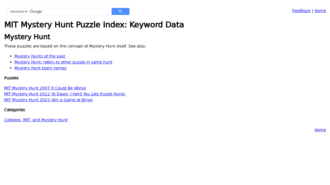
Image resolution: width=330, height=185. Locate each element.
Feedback (301, 11)
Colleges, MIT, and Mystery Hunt (36, 120)
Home (320, 11)
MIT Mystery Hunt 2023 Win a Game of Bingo (48, 100)
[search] (57, 11)
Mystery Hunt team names (40, 68)
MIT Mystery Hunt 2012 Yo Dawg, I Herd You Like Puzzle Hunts (64, 94)
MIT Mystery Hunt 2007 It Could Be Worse (45, 88)
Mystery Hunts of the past (39, 57)
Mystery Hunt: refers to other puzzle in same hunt (63, 63)
